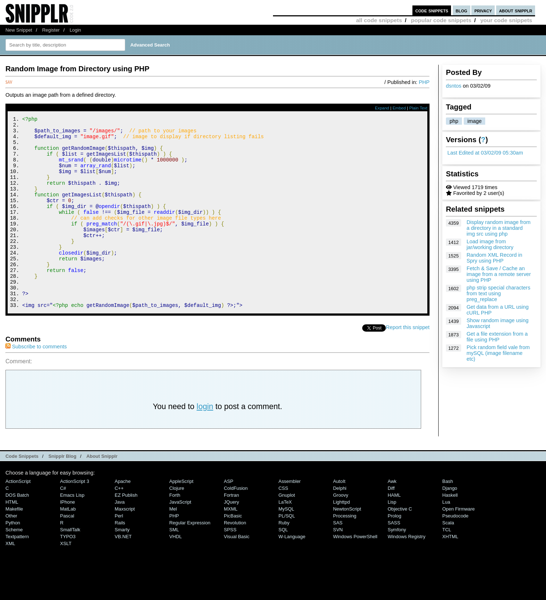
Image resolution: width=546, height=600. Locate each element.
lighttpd (341, 538)
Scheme (14, 565)
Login (75, 30)
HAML (394, 531)
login (205, 442)
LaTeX (285, 538)
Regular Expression (189, 558)
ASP (228, 517)
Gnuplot (286, 531)
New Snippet (18, 30)
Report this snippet (408, 363)
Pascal (67, 552)
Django (449, 524)
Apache (123, 517)
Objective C (400, 545)
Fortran (231, 531)
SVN (338, 565)
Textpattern (17, 572)
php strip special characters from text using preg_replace (498, 293)
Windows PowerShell (355, 572)
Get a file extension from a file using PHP (497, 337)
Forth (174, 531)
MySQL (286, 545)
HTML (11, 538)
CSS (283, 524)
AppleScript (181, 517)
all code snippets (379, 20)
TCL (446, 565)
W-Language (291, 572)
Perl (119, 552)
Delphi (340, 524)
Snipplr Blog (62, 492)
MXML (230, 545)
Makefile (14, 545)
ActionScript (18, 517)
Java (119, 538)
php (454, 121)
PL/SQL (286, 552)
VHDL (175, 572)
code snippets (431, 10)
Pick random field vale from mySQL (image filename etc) (498, 353)
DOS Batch (17, 531)
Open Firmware (458, 545)
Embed (399, 108)
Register (51, 30)
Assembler (289, 517)
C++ (119, 524)
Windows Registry (407, 572)
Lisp (392, 538)
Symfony (397, 565)
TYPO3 (67, 572)
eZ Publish (126, 531)
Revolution (235, 558)
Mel (173, 545)
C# (63, 524)
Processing (344, 552)
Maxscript (125, 545)
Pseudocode (455, 552)
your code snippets (506, 20)
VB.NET (123, 572)
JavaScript (180, 538)
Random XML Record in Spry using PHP (494, 258)
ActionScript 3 (74, 517)
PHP (424, 82)
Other (11, 552)
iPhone (67, 538)
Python (12, 558)
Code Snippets (22, 492)
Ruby (283, 558)
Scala (448, 558)
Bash (447, 517)
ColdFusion (236, 524)
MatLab (68, 545)
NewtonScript (347, 545)
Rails (120, 558)
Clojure (176, 524)
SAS (338, 558)
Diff (391, 524)
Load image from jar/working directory (490, 244)
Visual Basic (236, 572)
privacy (483, 10)
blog (461, 10)
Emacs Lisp (72, 531)
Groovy (340, 531)
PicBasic (233, 552)
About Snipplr (102, 492)
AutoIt (339, 517)
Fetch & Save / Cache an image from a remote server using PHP (499, 274)
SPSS (230, 565)
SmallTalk (70, 565)
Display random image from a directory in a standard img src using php (499, 228)
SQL (283, 565)
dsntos (453, 86)
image (474, 121)
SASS (394, 558)
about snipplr (515, 10)
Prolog (394, 552)
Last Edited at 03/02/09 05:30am (485, 153)
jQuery (231, 538)
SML (174, 565)
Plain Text (418, 108)
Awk (392, 517)
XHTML (450, 572)
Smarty (122, 565)
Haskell (450, 531)
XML (10, 579)
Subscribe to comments (36, 382)
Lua (446, 538)
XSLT (65, 579)
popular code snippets (441, 20)
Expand (382, 108)
